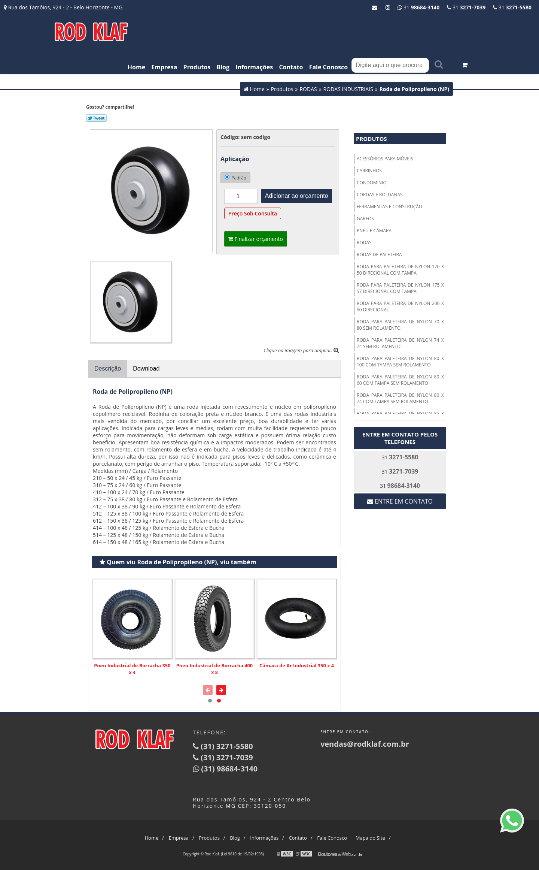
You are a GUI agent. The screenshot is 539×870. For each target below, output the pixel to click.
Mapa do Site (370, 837)
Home (136, 67)
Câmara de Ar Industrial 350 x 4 (296, 665)
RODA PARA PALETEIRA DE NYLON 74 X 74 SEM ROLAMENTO (400, 343)
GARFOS (365, 218)
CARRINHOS (369, 170)
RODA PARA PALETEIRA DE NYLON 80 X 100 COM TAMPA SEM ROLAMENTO (400, 361)
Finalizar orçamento (255, 238)
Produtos (197, 67)
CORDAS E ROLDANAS (380, 194)
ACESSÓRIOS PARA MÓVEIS (385, 158)
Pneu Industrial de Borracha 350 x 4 (132, 669)
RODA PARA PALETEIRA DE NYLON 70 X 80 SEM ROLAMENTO (400, 324)
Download (146, 368)
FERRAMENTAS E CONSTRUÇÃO (389, 206)
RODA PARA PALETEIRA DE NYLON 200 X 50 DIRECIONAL (400, 306)
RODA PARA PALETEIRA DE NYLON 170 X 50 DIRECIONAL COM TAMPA (400, 269)
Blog (222, 67)
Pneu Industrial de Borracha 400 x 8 (214, 669)
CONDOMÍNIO (372, 182)
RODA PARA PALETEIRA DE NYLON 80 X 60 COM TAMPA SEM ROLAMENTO (400, 380)
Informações (254, 67)
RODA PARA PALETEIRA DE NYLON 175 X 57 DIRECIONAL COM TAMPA (400, 288)
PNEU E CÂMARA (374, 230)
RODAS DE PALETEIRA (379, 254)
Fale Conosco (328, 67)
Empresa (164, 67)
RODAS (364, 242)
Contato (291, 67)
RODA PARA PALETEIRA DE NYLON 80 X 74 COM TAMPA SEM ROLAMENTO (400, 398)
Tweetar (96, 118)
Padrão (235, 178)
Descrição (107, 368)
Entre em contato (400, 501)
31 (512, 7)
